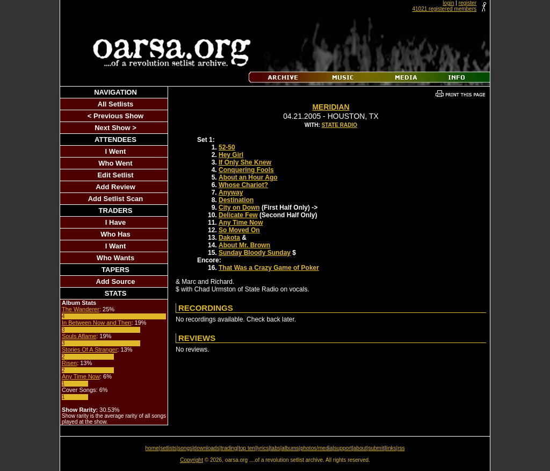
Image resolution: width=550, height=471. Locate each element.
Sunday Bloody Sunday (255, 252)
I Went (115, 151)
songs (185, 448)
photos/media (316, 448)
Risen (69, 363)
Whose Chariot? (243, 185)
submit (375, 448)
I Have (115, 222)
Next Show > (115, 128)
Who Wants (115, 258)
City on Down (239, 207)
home (152, 448)
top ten (246, 448)
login (448, 3)
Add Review (115, 187)
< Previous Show (115, 116)
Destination (236, 200)
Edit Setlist (115, 175)
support (343, 448)
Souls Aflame (79, 336)
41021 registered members (444, 9)
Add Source (115, 281)
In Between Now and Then (96, 322)
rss (400, 448)
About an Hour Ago (248, 177)
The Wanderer (80, 309)
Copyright (191, 460)
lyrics (262, 448)
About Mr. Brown (244, 245)
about (360, 448)
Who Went (115, 163)
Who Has (115, 234)
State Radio (339, 125)
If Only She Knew (245, 162)
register (467, 3)
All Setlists (115, 104)
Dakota (229, 237)
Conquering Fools (246, 170)
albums (290, 448)
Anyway (231, 192)
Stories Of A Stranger (89, 349)
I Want (115, 246)
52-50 (227, 147)
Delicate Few (238, 215)
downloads (207, 448)
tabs (275, 448)
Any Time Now (81, 376)
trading (229, 448)
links (391, 448)
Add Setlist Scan (115, 199)
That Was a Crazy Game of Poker (269, 268)
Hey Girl (231, 155)
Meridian (330, 107)
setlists (168, 448)
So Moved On (239, 230)
